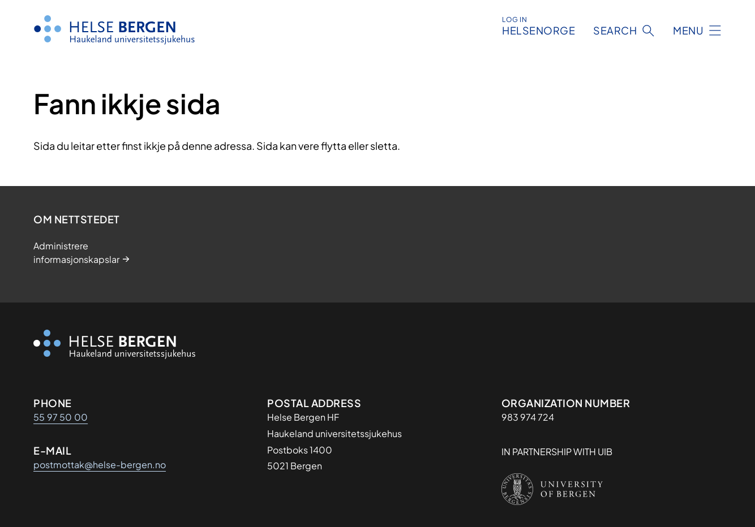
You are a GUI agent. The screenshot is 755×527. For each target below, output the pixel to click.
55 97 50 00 (60, 417)
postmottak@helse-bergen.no (99, 464)
